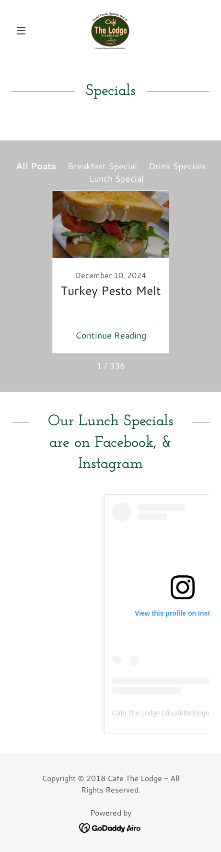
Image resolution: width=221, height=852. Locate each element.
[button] (26, 30)
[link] (110, 31)
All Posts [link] (36, 166)
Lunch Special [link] (116, 178)
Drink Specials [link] (177, 166)
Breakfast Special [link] (102, 166)
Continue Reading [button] (110, 335)
